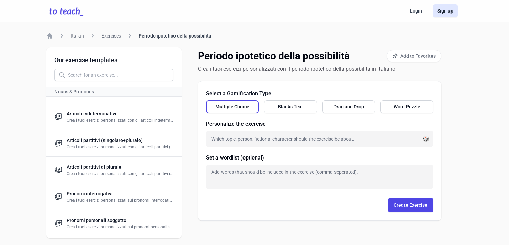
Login (416, 11)
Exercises (111, 36)
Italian (77, 36)
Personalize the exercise (236, 124)
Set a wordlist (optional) (235, 157)
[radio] (232, 106)
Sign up (445, 11)
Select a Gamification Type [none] (238, 93)
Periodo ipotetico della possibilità (175, 36)
